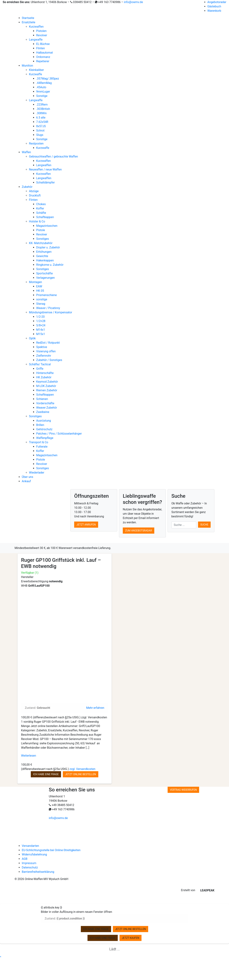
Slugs (39, 135)
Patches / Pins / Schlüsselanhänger (59, 433)
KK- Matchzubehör (41, 243)
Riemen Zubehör (46, 390)
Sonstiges (42, 238)
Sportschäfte (44, 273)
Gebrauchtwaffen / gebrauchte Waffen (53, 156)
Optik (32, 338)
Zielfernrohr (43, 355)
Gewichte (42, 256)
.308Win (41, 113)
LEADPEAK (205, 890)
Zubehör (27, 187)
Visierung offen (46, 351)
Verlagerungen (45, 277)
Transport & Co (38, 442)
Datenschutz (30, 867)
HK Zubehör (43, 377)
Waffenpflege (44, 438)
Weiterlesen (28, 755)
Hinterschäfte (45, 373)
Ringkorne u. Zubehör (50, 264)
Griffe (39, 368)
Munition (27, 65)
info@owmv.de (133, 2)
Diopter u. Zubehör (48, 247)
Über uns (27, 477)
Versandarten (30, 846)
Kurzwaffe (35, 74)
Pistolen (41, 31)
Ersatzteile (28, 22)
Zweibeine (42, 412)
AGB (24, 859)
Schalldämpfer (45, 182)
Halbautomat (44, 52)
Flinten (40, 48)
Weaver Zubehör (46, 407)
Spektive (41, 347)
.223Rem (42, 104)
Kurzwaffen (36, 26)
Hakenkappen (45, 260)
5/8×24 (40, 325)
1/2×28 (40, 321)
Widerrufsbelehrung (34, 854)
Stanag (40, 303)
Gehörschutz (44, 429)
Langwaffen (43, 165)
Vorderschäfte (45, 403)
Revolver (41, 35)
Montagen (35, 282)
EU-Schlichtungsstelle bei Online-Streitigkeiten (51, 850)
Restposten (36, 143)
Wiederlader (36, 472)
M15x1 (40, 334)
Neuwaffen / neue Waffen (45, 169)
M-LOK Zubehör (46, 386)
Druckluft (35, 195)
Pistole (40, 230)
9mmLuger (43, 91)
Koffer (40, 208)
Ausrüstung (43, 420)
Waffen (26, 152)
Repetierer (42, 61)
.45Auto (41, 87)
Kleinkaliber (36, 70)
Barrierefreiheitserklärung (38, 871)
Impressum (29, 863)
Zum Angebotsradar (138, 530)
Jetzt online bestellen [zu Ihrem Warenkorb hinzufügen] (130, 929)
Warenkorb (214, 10)
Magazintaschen (46, 225)
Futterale (42, 446)
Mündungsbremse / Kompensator (50, 312)
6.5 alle (40, 117)
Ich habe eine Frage (46, 774)
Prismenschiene (46, 295)
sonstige (41, 299)
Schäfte (41, 212)
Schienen (42, 399)
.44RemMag (44, 83)
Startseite (28, 18)
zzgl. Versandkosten (82, 769)
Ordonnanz (43, 57)
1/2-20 (40, 316)
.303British (43, 109)
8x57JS (41, 126)
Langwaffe (35, 39)
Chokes (41, 204)
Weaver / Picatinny (48, 308)
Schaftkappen (45, 217)
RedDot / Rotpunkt (48, 342)
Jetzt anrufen (86, 524)
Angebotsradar (216, 2)
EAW (39, 286)
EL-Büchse (43, 44)
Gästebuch (214, 6)
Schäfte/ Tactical (40, 364)
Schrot (40, 130)
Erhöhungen (43, 251)
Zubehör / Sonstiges (49, 360)
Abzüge (34, 191)
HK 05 (40, 290)
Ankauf (26, 481)
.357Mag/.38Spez (47, 78)
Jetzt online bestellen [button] (80, 774)
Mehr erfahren (95, 708)
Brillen (40, 425)
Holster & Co (37, 221)
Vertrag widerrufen (183, 789)
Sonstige (41, 96)
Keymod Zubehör (47, 381)
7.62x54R (42, 122)
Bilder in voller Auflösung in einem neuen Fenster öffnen (76, 912)
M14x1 (40, 329)
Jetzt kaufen (130, 937)
